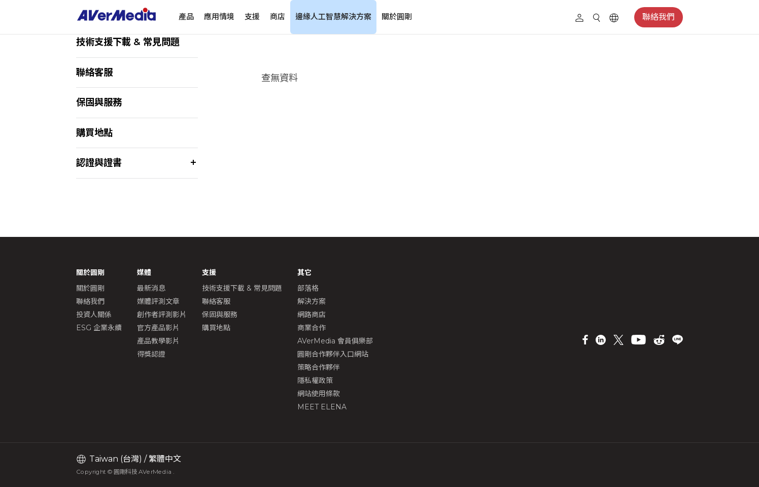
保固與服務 (99, 102)
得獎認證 (151, 354)
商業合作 (311, 327)
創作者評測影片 (162, 314)
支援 (252, 16)
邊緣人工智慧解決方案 (333, 16)
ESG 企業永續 (99, 327)
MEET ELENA (322, 406)
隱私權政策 (315, 380)
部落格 (308, 288)
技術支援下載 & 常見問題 (128, 42)
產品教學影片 (158, 340)
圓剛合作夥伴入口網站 (332, 354)
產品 (186, 16)
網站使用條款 (318, 393)
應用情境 (219, 16)
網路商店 (311, 314)
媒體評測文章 (158, 301)
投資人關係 (94, 314)
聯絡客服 (94, 72)
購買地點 (94, 132)
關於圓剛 (397, 16)
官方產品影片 (158, 327)
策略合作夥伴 (318, 367)
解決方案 (311, 301)
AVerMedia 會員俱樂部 (335, 340)
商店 (277, 16)
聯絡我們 (658, 17)
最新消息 (151, 288)
